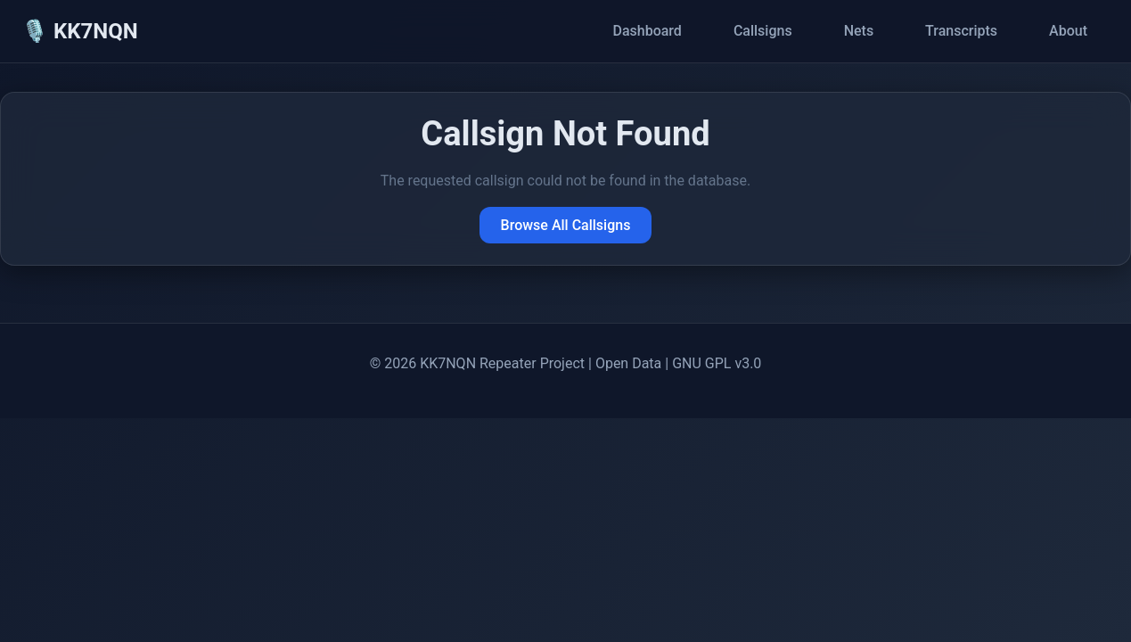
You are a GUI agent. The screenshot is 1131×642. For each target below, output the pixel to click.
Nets (858, 30)
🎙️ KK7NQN (79, 31)
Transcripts (961, 30)
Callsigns (763, 30)
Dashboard (646, 30)
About (1068, 30)
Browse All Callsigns (566, 225)
